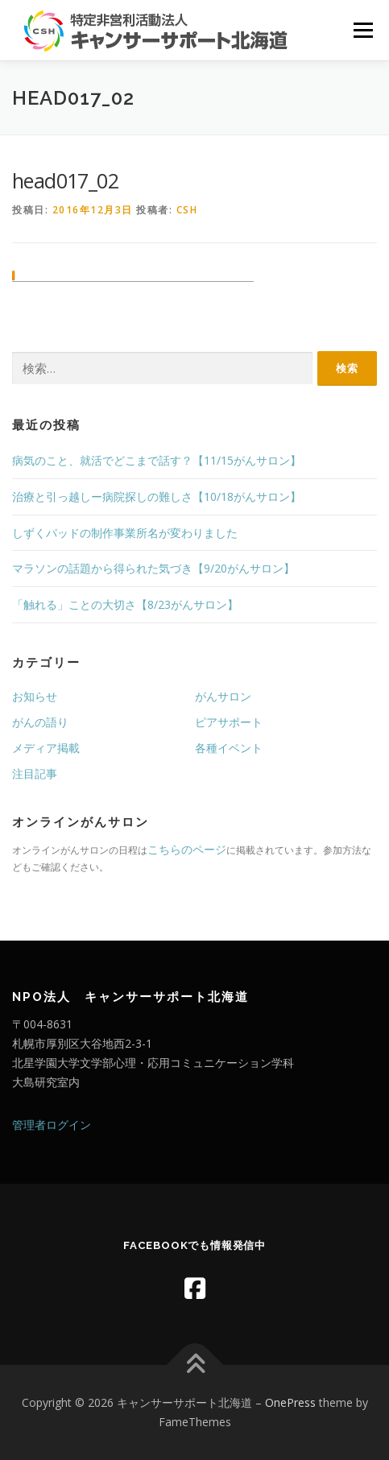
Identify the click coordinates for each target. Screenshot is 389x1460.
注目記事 (34, 773)
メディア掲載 (46, 747)
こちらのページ (186, 849)
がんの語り (40, 722)
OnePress (290, 1402)
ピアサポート (229, 722)
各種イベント (229, 747)
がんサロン (223, 696)
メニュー (363, 30)
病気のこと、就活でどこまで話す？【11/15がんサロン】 (156, 460)
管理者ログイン (51, 1124)
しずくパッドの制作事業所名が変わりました (125, 532)
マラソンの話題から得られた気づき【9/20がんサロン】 (153, 568)
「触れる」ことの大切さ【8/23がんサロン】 (125, 604)
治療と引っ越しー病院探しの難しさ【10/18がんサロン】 (156, 496)
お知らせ (34, 696)
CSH (187, 210)
